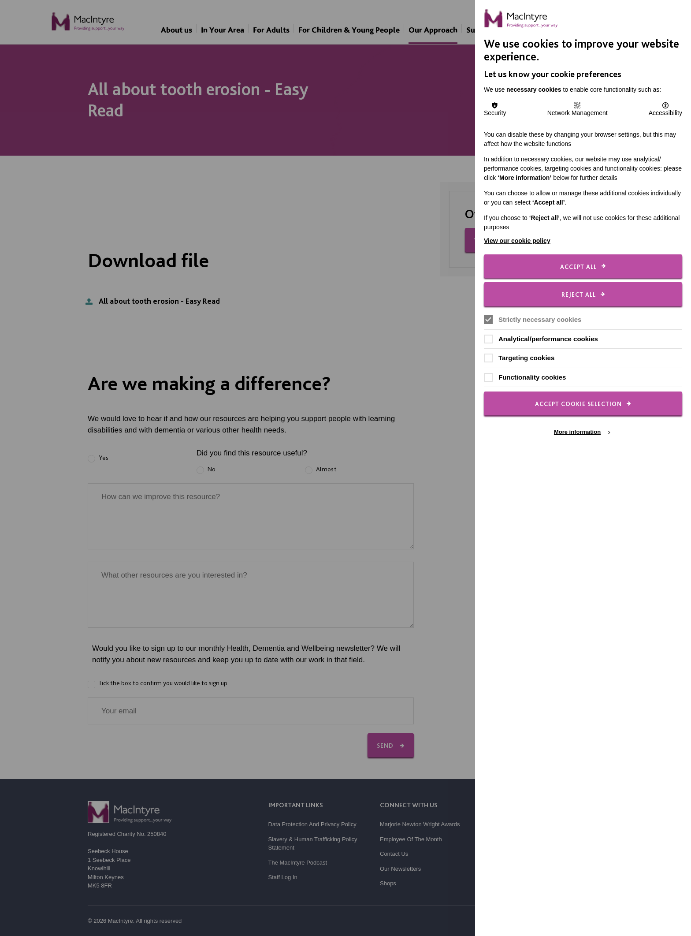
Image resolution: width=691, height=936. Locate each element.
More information (577, 432)
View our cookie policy (517, 240)
